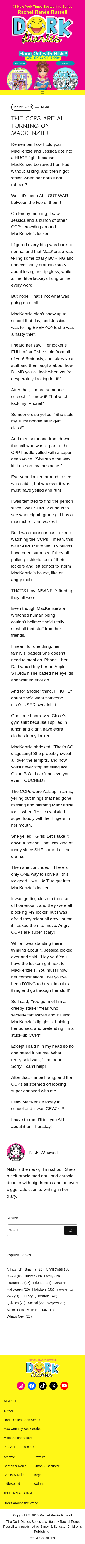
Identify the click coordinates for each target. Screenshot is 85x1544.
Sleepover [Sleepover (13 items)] (56, 1303)
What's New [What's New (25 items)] (19, 1316)
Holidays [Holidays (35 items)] (43, 1289)
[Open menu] (42, 92)
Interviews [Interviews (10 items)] (65, 1290)
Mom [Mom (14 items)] (13, 1296)
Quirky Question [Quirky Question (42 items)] (39, 1296)
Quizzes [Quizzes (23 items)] (16, 1302)
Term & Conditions (41, 1538)
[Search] (70, 1230)
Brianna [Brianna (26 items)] (34, 1269)
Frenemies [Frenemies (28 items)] (19, 1282)
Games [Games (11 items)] (61, 1283)
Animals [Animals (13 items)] (14, 1270)
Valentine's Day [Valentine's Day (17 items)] (40, 1310)
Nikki (44, 107)
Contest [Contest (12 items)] (14, 1276)
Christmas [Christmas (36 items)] (58, 1269)
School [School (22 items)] (36, 1302)
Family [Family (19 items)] (52, 1276)
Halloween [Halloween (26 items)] (18, 1289)
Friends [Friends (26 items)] (42, 1282)
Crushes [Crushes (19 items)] (33, 1276)
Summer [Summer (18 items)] (16, 1310)
